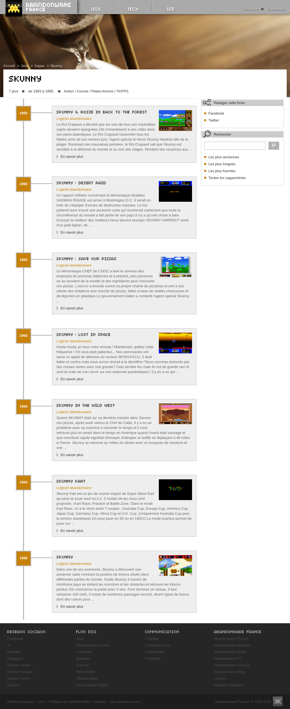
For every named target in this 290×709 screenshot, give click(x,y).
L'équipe (152, 638)
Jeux (24, 66)
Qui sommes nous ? (126, 702)
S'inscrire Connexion (263, 9)
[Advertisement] (242, 223)
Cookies (100, 702)
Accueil (9, 66)
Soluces (82, 665)
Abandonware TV (228, 658)
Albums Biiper (87, 678)
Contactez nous (157, 645)
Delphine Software (228, 685)
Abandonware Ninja (229, 672)
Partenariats (154, 652)
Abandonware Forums (231, 665)
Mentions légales (20, 702)
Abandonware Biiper (230, 652)
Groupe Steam (19, 665)
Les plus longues (221, 164)
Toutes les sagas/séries (227, 178)
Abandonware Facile (92, 645)
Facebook (216, 113)
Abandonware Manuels (232, 645)
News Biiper (85, 672)
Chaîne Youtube (20, 672)
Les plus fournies (221, 171)
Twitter (213, 120)
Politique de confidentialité (69, 702)
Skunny (56, 66)
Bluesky (13, 652)
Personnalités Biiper (92, 685)
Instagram (15, 658)
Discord (13, 685)
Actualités (84, 652)
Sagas (39, 66)
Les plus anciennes (223, 157)
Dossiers (83, 658)
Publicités (152, 658)
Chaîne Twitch (18, 678)
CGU (41, 702)
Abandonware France (231, 638)
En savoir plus (72, 156)
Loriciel (219, 678)
